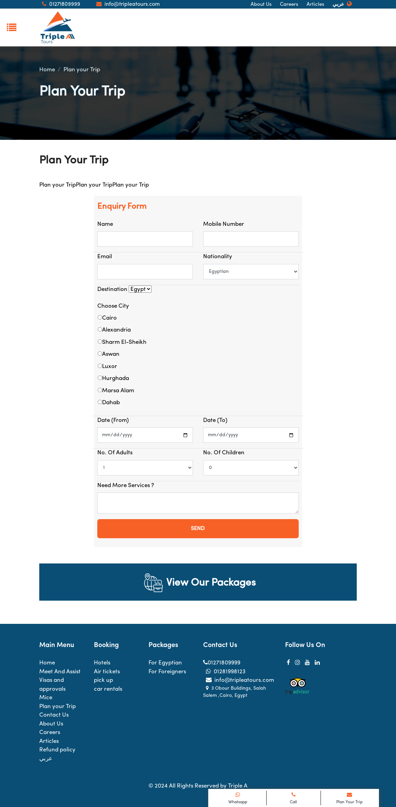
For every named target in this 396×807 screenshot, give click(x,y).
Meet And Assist (60, 672)
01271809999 (221, 663)
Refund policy (57, 750)
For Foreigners (167, 672)
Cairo (109, 318)
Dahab (111, 403)
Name (105, 224)
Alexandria (116, 330)
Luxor (109, 366)
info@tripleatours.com (238, 680)
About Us (261, 4)
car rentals (108, 689)
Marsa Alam (118, 391)
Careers (289, 4)
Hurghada (115, 378)
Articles (315, 4)
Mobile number (223, 224)
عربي (338, 4)
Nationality (217, 257)
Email (104, 257)
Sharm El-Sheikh (124, 342)
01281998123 (224, 672)
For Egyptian (165, 663)
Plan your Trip (81, 70)
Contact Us (54, 715)
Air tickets (107, 672)
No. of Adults (114, 453)
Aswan (110, 354)
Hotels (102, 663)
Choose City (113, 306)
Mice (45, 698)
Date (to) (215, 420)
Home (47, 70)
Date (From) (113, 420)
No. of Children (223, 453)
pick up (103, 680)
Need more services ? (125, 485)
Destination (112, 289)
